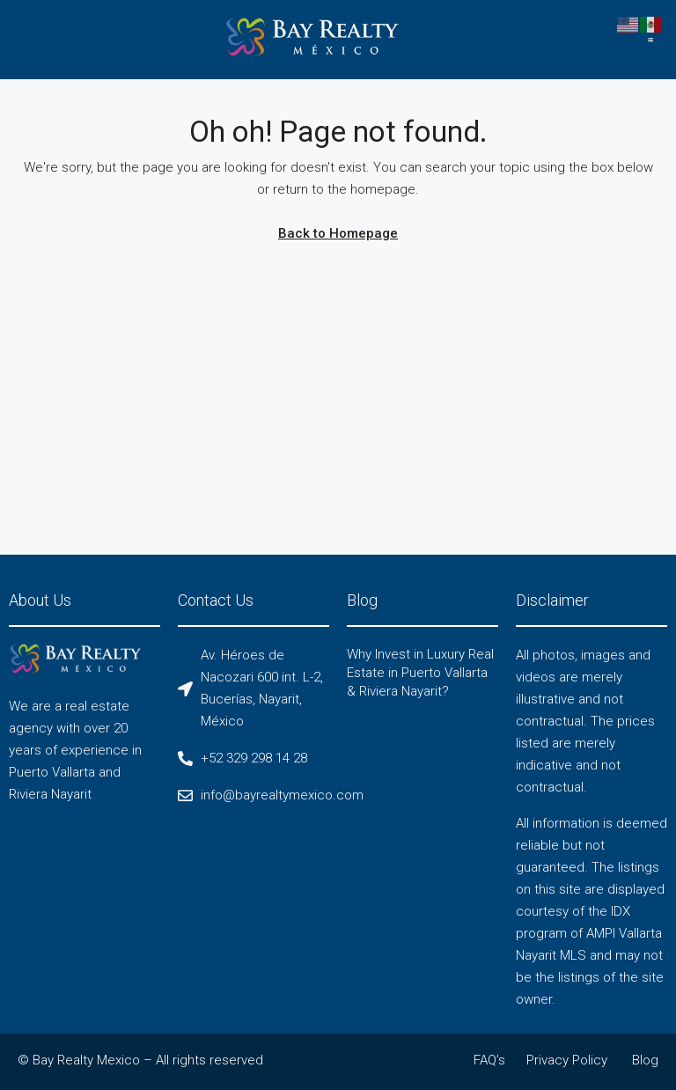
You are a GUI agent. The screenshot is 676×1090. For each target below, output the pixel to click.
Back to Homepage (338, 233)
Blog (645, 1060)
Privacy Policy (566, 1060)
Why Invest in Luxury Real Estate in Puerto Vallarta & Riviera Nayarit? (420, 672)
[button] (650, 40)
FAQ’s (489, 1060)
